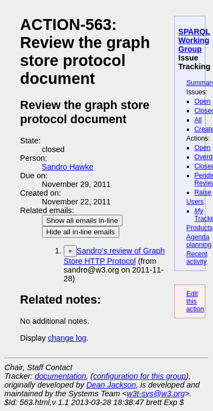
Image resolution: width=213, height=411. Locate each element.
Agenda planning (198, 241)
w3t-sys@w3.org (156, 393)
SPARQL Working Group (194, 40)
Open (202, 101)
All (198, 120)
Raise (202, 192)
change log (67, 338)
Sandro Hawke (67, 166)
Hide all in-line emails (80, 232)
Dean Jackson (111, 384)
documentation (60, 376)
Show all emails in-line (82, 220)
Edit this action (195, 301)
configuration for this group (139, 376)
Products (199, 228)
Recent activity (197, 257)
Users (195, 202)
